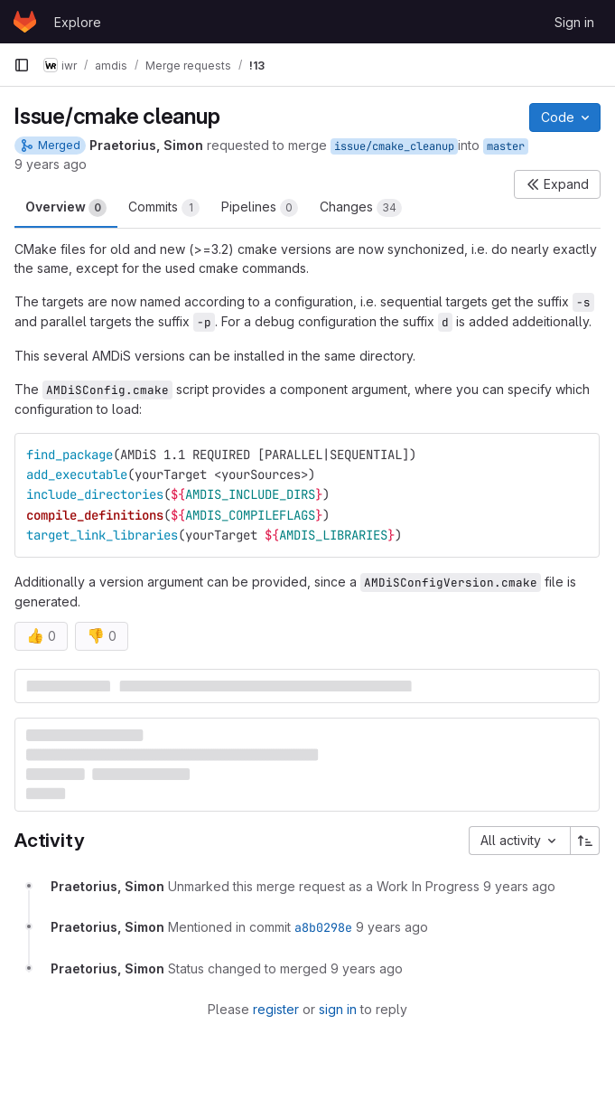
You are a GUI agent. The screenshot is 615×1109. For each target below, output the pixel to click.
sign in (338, 1009)
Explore (77, 22)
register (276, 1009)
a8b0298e (323, 927)
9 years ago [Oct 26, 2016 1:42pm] (50, 164)
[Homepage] (25, 21)
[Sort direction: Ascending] (585, 840)
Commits (164, 208)
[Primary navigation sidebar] (21, 65)
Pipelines (259, 208)
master (506, 146)
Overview (66, 208)
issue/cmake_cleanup (394, 146)
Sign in (574, 22)
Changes (361, 208)
